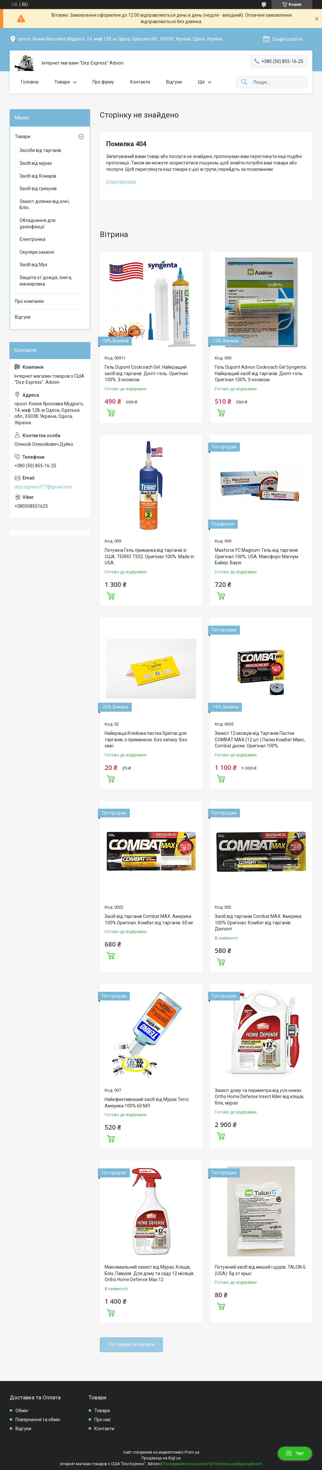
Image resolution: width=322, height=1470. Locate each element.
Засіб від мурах (36, 163)
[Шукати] (244, 82)
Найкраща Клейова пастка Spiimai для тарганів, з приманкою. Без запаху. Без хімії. (146, 739)
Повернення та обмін (37, 1419)
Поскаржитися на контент (186, 1464)
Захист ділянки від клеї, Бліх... (45, 204)
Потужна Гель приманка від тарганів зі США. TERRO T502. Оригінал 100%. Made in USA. (149, 556)
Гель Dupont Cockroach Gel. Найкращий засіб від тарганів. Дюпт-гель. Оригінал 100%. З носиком (146, 373)
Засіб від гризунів (38, 188)
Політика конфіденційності (237, 1464)
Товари (62, 81)
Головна (29, 81)
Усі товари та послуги (131, 1344)
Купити (111, 412)
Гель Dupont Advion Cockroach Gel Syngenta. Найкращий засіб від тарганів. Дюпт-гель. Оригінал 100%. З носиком (261, 373)
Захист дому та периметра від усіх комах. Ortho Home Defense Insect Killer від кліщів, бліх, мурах (259, 1096)
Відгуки (174, 81)
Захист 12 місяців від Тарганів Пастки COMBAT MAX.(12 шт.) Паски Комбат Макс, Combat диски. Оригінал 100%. (260, 739)
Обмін (21, 1410)
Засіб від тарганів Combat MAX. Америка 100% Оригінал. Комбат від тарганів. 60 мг (149, 919)
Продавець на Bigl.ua (161, 1458)
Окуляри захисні (37, 252)
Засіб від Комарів (38, 176)
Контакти (140, 81)
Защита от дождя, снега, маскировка (46, 280)
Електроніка (121, 182)
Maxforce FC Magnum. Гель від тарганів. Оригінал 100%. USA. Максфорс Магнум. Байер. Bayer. (257, 556)
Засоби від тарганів (40, 150)
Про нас (102, 1419)
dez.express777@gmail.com (43, 486)
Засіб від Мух (33, 264)
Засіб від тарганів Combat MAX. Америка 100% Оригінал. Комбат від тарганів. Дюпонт (258, 922)
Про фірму (103, 81)
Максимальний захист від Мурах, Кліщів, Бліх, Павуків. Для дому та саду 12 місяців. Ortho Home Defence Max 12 (149, 1273)
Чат (295, 1453)
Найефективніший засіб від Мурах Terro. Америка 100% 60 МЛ (147, 1102)
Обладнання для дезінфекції (37, 223)
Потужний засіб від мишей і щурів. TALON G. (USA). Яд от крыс (261, 1270)
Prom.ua (192, 1452)
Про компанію (29, 301)
